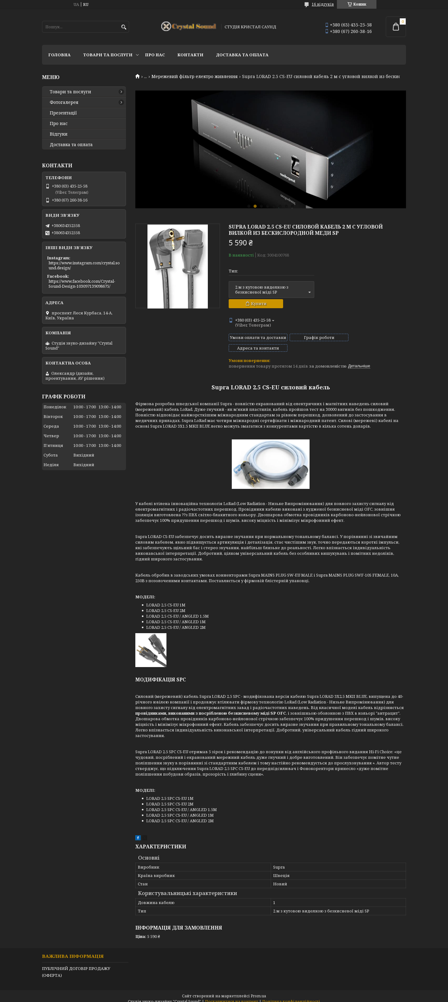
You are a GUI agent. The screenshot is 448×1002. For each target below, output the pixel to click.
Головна (59, 55)
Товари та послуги (108, 55)
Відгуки (59, 134)
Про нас (155, 55)
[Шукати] (123, 27)
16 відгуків (323, 4)
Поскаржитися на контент (231, 996)
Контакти (190, 55)
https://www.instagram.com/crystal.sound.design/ (84, 265)
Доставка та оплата (242, 55)
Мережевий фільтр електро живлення (195, 76)
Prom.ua (258, 990)
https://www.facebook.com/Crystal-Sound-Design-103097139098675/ (82, 284)
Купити (259, 303)
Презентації (63, 113)
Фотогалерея (64, 102)
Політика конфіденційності (291, 996)
